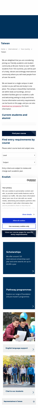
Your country (25, 49)
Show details (27, 214)
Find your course (19, 133)
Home (3, 49)
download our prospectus (11, 106)
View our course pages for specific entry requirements (19, 233)
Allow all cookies (19, 220)
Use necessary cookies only (19, 226)
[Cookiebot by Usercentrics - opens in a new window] (27, 180)
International (12, 49)
